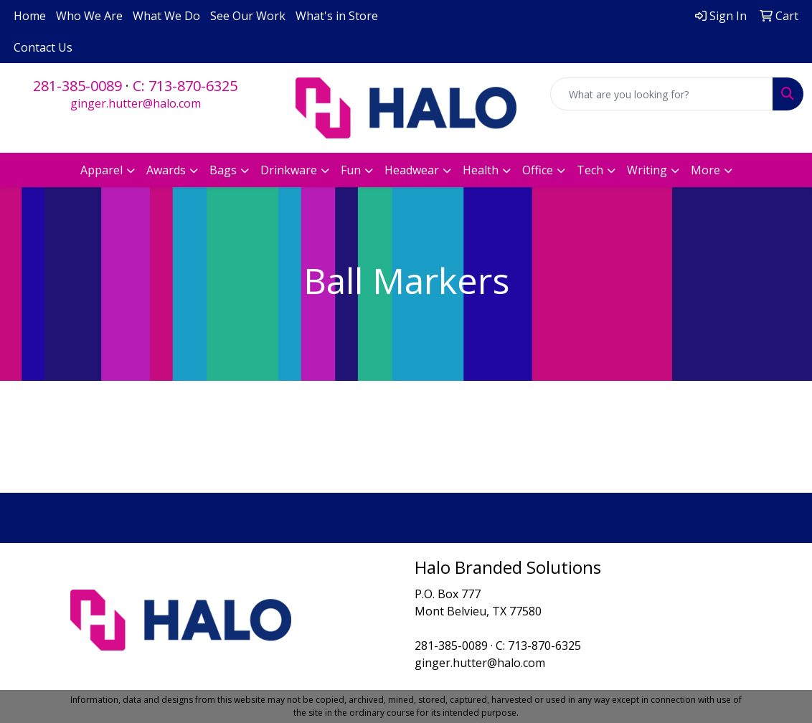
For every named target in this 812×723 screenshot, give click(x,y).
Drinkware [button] (288, 170)
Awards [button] (166, 170)
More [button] (705, 170)
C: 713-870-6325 (185, 85)
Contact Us (43, 47)
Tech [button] (590, 170)
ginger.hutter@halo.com (135, 103)
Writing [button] (647, 170)
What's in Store (337, 16)
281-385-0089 (77, 85)
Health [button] (481, 170)
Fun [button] (351, 170)
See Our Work (247, 16)
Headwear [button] (411, 170)
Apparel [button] (101, 170)
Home (30, 16)
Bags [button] (223, 170)
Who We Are (89, 16)
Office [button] (537, 170)
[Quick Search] (661, 93)
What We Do (166, 16)
